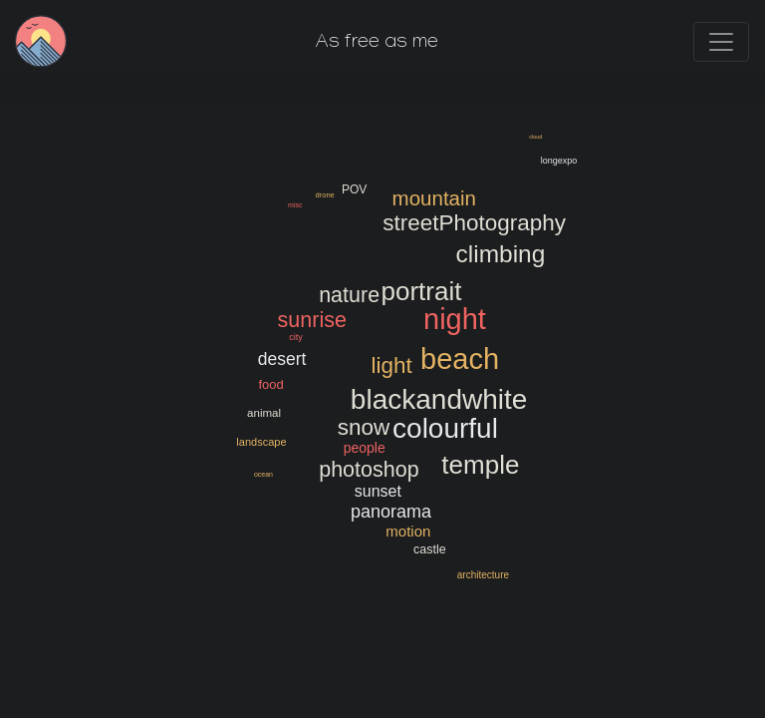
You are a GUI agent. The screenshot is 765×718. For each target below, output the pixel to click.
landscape (261, 442)
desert (282, 359)
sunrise (311, 319)
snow (363, 428)
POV (354, 189)
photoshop (368, 470)
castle (429, 549)
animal (264, 412)
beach (459, 359)
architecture (483, 574)
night (454, 318)
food (270, 383)
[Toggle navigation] (721, 42)
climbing (500, 253)
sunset (378, 491)
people (364, 448)
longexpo (558, 161)
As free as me (377, 44)
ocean (263, 474)
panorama (391, 512)
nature (349, 294)
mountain (433, 197)
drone (324, 194)
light (391, 365)
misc (295, 205)
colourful (445, 428)
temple (480, 464)
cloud (535, 137)
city (296, 337)
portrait (421, 290)
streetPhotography (474, 222)
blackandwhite (439, 399)
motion (407, 532)
